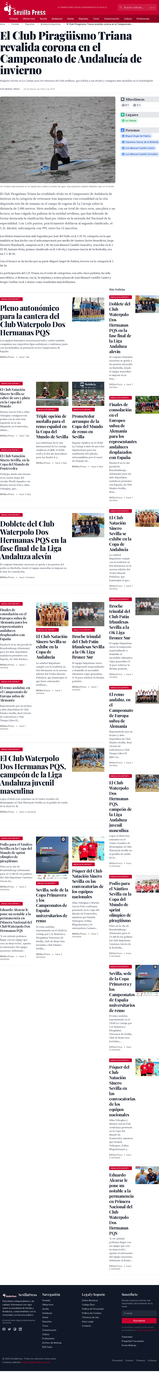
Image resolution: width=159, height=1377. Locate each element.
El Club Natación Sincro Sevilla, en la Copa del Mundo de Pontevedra (14, 462)
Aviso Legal (87, 1321)
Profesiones (143, 18)
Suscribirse (139, 1320)
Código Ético (88, 1304)
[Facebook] (3, 1329)
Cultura (128, 18)
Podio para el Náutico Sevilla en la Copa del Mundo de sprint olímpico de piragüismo (16, 852)
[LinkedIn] (20, 1329)
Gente (70, 18)
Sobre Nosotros (90, 1300)
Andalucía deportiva (51, 24)
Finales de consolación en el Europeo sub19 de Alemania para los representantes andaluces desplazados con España (13, 624)
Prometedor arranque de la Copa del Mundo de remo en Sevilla (87, 426)
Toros (96, 18)
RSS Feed (47, 1347)
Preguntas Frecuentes (133, 1341)
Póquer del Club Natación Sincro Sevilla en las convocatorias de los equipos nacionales (88, 883)
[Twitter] (9, 1329)
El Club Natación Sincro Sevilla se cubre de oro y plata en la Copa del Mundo (15, 397)
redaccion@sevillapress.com (35, 1362)
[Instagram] (14, 1329)
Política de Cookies (91, 1313)
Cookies (129, 1360)
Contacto (86, 1325)
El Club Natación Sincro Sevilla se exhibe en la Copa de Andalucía (51, 647)
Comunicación (111, 18)
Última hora (29, 18)
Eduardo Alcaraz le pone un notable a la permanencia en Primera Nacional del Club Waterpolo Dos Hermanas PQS (16, 920)
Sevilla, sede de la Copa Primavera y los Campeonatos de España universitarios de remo (52, 905)
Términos (140, 1360)
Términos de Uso (90, 1317)
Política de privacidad (146, 1330)
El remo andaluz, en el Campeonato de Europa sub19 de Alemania (15, 693)
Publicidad (127, 1337)
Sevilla (43, 18)
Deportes (83, 18)
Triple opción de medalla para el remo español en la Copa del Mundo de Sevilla (52, 426)
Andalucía (57, 18)
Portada (14, 18)
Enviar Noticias (129, 1345)
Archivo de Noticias (52, 1342)
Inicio (2, 24)
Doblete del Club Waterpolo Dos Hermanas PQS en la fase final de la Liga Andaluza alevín (120, 327)
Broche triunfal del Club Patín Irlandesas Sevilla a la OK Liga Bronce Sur (88, 647)
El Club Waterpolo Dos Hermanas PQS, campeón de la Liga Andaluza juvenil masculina (120, 806)
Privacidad (117, 1360)
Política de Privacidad (93, 1309)
